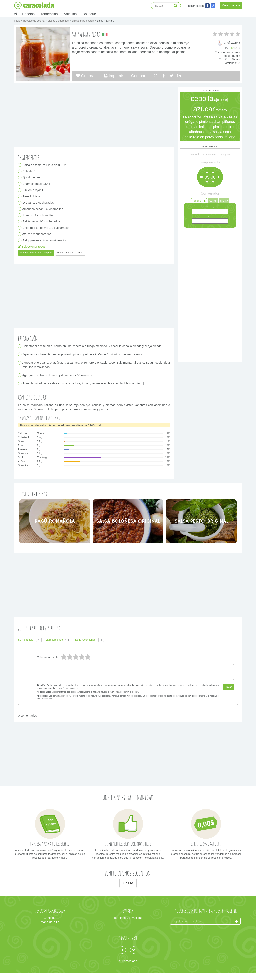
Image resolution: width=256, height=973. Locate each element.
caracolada (34, 5)
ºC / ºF (213, 200)
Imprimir (113, 76)
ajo (216, 100)
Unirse (128, 883)
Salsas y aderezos (58, 20)
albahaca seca (200, 132)
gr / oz (224, 200)
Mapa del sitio (50, 922)
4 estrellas (69, 657)
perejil (224, 100)
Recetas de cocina (34, 20)
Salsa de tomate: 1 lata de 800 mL (45, 165)
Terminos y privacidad (127, 917)
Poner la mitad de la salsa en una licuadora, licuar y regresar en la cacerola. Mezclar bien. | (83, 383)
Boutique (89, 14)
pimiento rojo (223, 127)
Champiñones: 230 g (36, 184)
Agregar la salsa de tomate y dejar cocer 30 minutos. (57, 375)
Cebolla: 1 (29, 171)
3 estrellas (75, 657)
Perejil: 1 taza (32, 196)
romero (221, 110)
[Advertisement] (210, 296)
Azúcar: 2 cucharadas (37, 234)
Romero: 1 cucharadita (38, 215)
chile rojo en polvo (199, 137)
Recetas (28, 14)
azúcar (204, 109)
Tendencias (49, 14)
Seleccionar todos (31, 246)
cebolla (202, 98)
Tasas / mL (199, 200)
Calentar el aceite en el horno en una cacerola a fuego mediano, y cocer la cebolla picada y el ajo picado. (92, 346)
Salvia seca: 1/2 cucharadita (41, 221)
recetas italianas (199, 127)
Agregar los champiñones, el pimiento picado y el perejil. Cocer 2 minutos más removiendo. (83, 354)
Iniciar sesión (195, 5)
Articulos (70, 14)
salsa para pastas (223, 116)
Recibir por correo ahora (70, 252)
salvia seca (222, 132)
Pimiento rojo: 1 (33, 190)
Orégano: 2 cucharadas (38, 203)
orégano (191, 122)
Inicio (17, 20)
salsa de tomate (195, 116)
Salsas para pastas (83, 20)
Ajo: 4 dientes (31, 177)
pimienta (206, 122)
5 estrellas (63, 657)
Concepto (50, 917)
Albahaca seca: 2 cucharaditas (43, 209)
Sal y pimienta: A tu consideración (45, 240)
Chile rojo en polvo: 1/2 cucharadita (46, 228)
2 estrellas (81, 657)
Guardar (86, 76)
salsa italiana (224, 137)
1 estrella (87, 657)
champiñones (224, 122)
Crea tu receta (231, 5)
